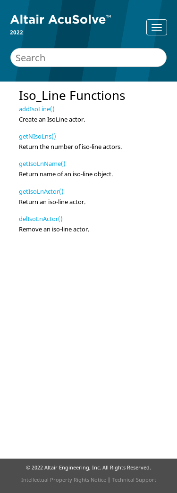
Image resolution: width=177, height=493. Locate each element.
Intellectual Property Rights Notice (63, 479)
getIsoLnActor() (41, 191)
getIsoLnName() (42, 163)
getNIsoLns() (37, 136)
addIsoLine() (37, 109)
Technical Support (134, 479)
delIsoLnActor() (41, 218)
